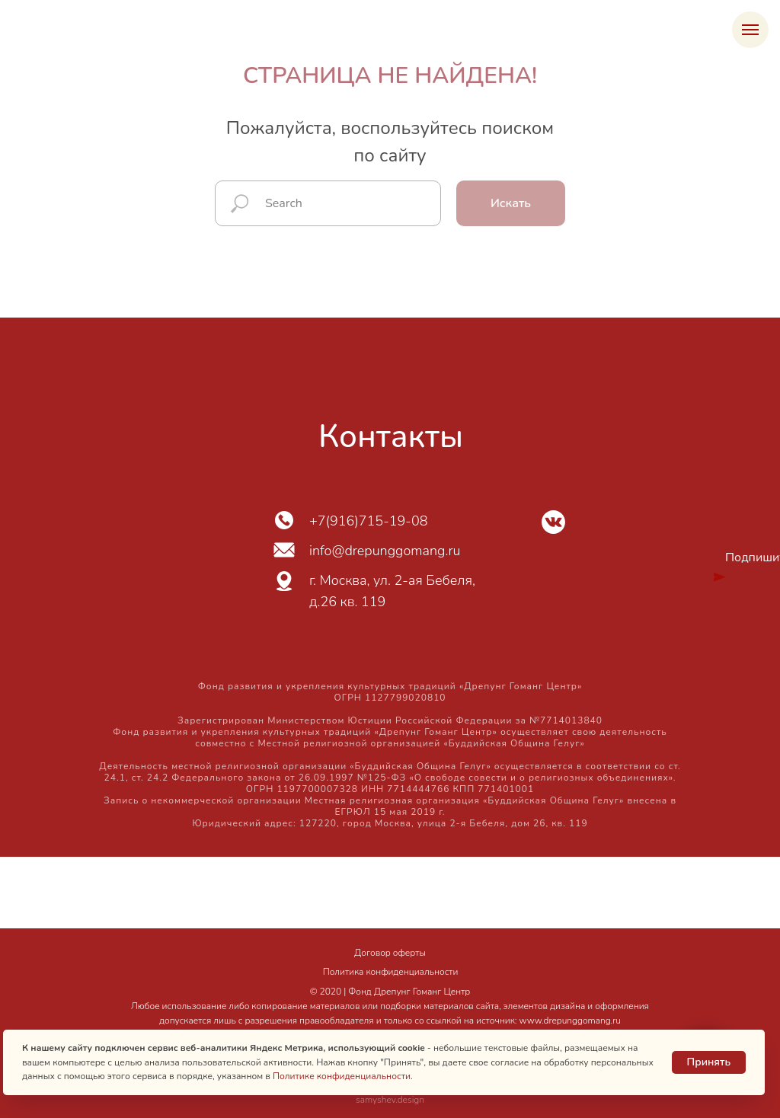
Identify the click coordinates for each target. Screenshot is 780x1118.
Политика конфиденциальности (391, 972)
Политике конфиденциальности (342, 1076)
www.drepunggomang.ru (570, 1020)
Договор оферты (390, 953)
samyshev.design (390, 1100)
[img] (553, 522)
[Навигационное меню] (750, 29)
